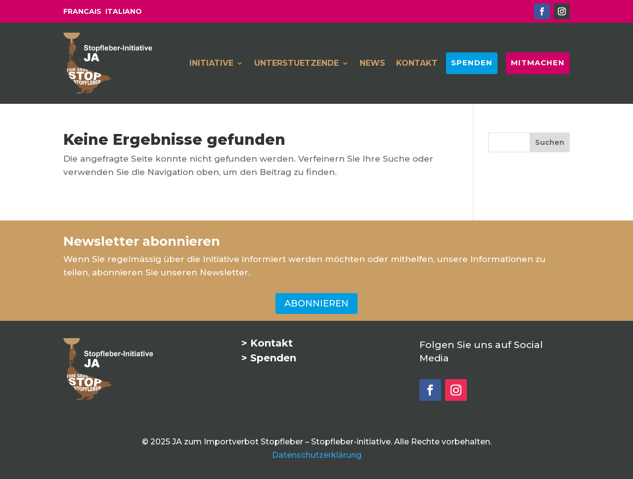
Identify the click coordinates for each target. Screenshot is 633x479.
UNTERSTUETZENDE (296, 64)
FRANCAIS (82, 11)
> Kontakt (267, 343)
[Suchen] (550, 142)
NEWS (372, 64)
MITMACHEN (537, 62)
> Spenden (268, 358)
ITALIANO (123, 11)
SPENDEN (471, 62)
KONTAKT (417, 64)
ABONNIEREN (316, 303)
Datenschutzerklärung (317, 455)
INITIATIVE (211, 64)
